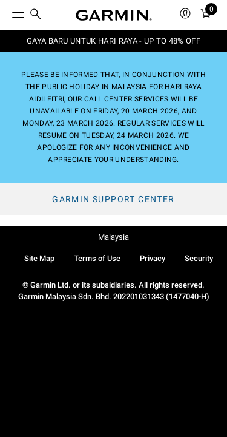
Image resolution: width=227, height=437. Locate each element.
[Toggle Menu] (7, 12)
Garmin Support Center (113, 199)
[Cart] (206, 15)
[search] (36, 15)
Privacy (152, 258)
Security (199, 258)
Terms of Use (97, 258)
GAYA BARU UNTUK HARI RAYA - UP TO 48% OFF (113, 41)
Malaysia (113, 237)
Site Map (39, 258)
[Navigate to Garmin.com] (113, 15)
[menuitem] (36, 15)
